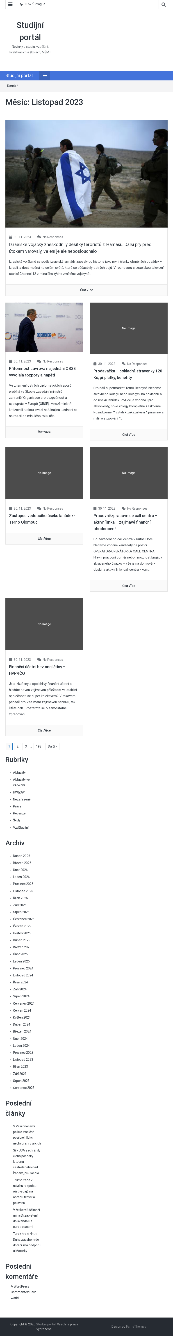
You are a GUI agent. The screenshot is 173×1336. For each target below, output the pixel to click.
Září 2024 (20, 989)
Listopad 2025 (23, 891)
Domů (11, 86)
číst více (86, 290)
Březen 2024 (22, 1031)
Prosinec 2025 (23, 884)
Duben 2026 (21, 856)
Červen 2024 (22, 1010)
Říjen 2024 (20, 982)
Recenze (19, 813)
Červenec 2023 (23, 1088)
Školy (16, 820)
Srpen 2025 (21, 912)
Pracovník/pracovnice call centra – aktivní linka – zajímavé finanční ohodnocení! (125, 522)
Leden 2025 (21, 961)
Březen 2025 (22, 947)
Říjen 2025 (20, 898)
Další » (52, 746)
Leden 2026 (21, 877)
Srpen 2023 (21, 1081)
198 (38, 746)
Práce (17, 806)
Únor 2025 (20, 954)
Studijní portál (19, 75)
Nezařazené (22, 799)
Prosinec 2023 (23, 1052)
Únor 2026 (20, 870)
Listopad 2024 (23, 975)
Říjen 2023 (20, 1066)
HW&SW (19, 792)
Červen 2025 (22, 926)
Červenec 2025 (23, 919)
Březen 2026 (22, 863)
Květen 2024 (22, 1017)
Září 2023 (20, 1074)
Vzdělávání (21, 827)
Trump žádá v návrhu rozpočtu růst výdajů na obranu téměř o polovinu (24, 1191)
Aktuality (19, 772)
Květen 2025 (22, 933)
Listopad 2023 (23, 1059)
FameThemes (136, 1326)
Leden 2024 (21, 1045)
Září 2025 (20, 905)
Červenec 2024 (23, 1003)
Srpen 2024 (21, 996)
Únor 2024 (20, 1038)
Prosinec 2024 (23, 968)
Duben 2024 (21, 1024)
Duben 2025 (21, 940)
